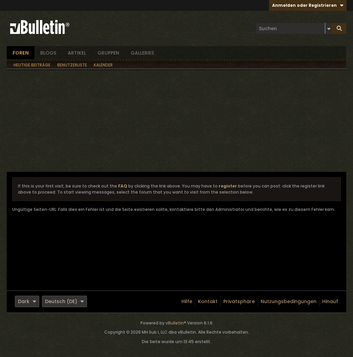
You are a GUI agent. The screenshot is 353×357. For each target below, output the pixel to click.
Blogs (48, 52)
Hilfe (186, 301)
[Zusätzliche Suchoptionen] (328, 28)
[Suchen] (294, 28)
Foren (21, 52)
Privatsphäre (239, 301)
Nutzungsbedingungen (288, 301)
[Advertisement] (176, 121)
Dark (27, 301)
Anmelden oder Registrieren (308, 5)
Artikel (77, 52)
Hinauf (330, 301)
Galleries (142, 52)
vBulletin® (176, 323)
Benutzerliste (72, 65)
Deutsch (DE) (64, 301)
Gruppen (108, 52)
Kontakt (208, 301)
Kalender (103, 65)
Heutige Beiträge (32, 65)
